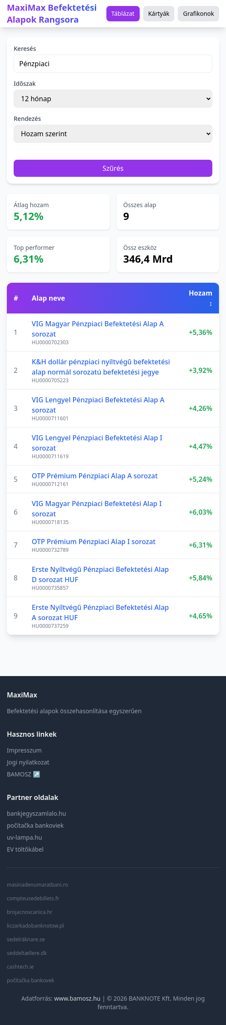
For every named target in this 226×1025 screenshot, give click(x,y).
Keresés (25, 48)
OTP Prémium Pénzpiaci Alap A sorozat (95, 475)
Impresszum (24, 750)
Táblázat (123, 13)
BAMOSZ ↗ (23, 774)
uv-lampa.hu (24, 837)
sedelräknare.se (26, 939)
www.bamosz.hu (77, 998)
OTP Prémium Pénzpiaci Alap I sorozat (94, 541)
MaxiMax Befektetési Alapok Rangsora (52, 13)
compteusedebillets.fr (33, 898)
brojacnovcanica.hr (30, 912)
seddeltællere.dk (27, 953)
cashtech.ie (20, 967)
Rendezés (27, 118)
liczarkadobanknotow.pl (35, 925)
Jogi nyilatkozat (28, 762)
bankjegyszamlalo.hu (36, 813)
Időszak (25, 83)
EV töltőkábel (25, 849)
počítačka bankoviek (35, 825)
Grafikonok (198, 13)
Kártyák (159, 13)
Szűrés (113, 168)
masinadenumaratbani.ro (37, 885)
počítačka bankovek (30, 980)
